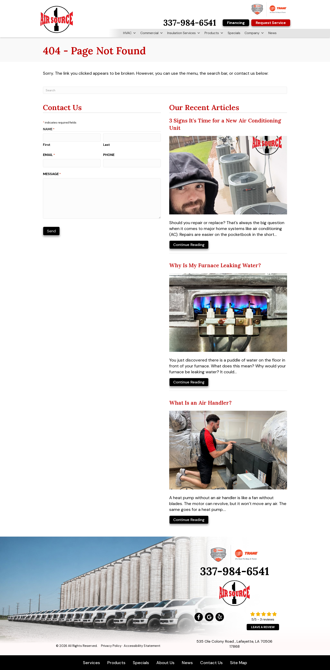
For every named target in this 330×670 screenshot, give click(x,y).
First (46, 145)
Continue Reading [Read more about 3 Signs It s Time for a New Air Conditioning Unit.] (189, 245)
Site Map (238, 662)
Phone (108, 155)
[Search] (165, 90)
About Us (165, 662)
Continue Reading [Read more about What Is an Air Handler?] (189, 520)
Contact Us (211, 662)
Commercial (151, 33)
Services (92, 662)
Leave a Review (263, 627)
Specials (234, 33)
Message (52, 174)
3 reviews (267, 619)
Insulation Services (183, 33)
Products (214, 33)
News (272, 33)
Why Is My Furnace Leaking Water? (215, 265)
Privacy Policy (111, 646)
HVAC (129, 33)
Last (106, 145)
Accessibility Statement (142, 646)
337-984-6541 (234, 571)
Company (254, 33)
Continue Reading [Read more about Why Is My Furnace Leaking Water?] (189, 382)
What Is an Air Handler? (200, 402)
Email (49, 155)
